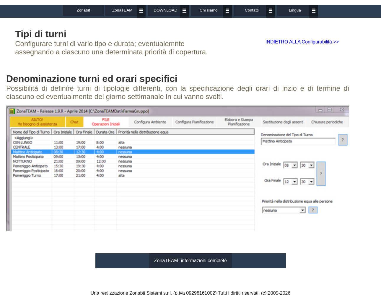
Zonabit (83, 10)
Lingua (295, 10)
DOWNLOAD (165, 10)
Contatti (252, 10)
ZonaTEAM (122, 10)
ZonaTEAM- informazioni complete (190, 260)
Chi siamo (208, 10)
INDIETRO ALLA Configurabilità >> (302, 41)
